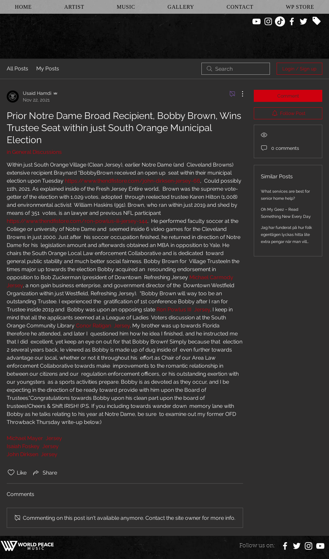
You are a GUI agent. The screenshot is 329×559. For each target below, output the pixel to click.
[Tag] (317, 21)
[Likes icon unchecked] (11, 473)
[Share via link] (44, 473)
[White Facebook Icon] (292, 21)
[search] (235, 69)
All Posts (17, 68)
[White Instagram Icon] (268, 21)
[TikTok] (280, 21)
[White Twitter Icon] (303, 21)
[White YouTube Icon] (256, 21)
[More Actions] (239, 94)
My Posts (47, 68)
